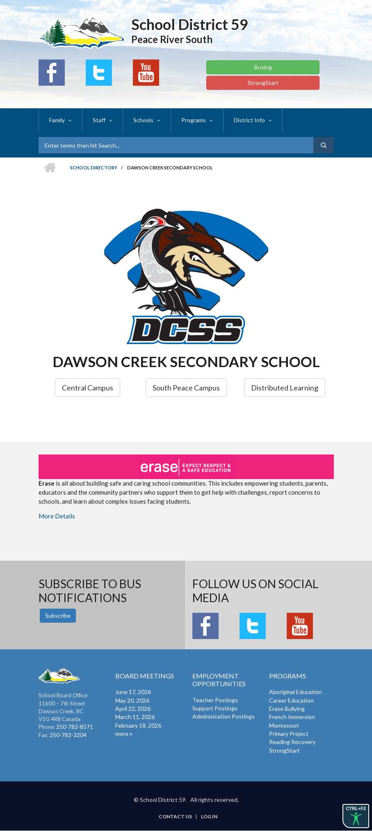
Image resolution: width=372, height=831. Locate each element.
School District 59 (189, 24)
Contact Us (175, 816)
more (121, 733)
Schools (143, 119)
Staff (99, 119)
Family (57, 119)
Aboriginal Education (295, 691)
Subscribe (58, 615)
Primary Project (288, 733)
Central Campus (87, 387)
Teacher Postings (215, 699)
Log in (209, 816)
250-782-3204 (68, 735)
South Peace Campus (186, 387)
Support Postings (214, 708)
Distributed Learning (284, 387)
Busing (263, 67)
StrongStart (263, 82)
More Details (57, 516)
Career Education (291, 700)
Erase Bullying (287, 708)
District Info (249, 119)
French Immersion (292, 716)
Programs (193, 119)
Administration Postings (223, 716)
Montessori (284, 725)
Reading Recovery (292, 741)
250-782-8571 (74, 727)
